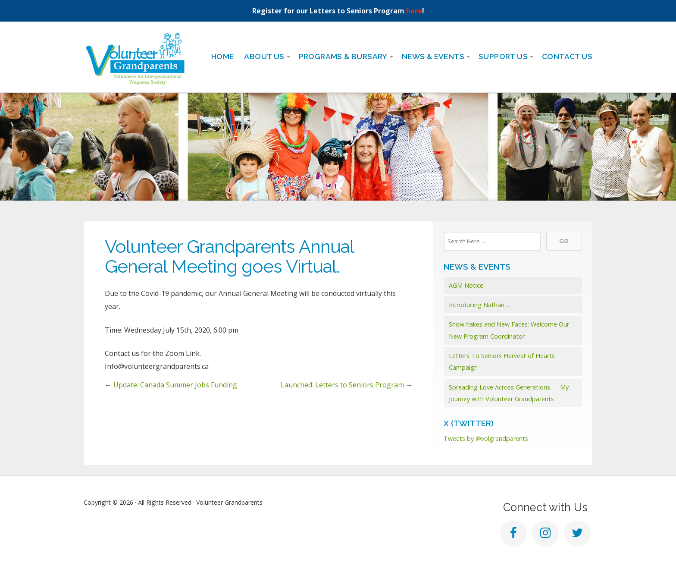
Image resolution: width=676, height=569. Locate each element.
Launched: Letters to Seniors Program (342, 385)
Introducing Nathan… (479, 305)
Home (222, 56)
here (414, 11)
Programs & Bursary (343, 56)
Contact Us (567, 56)
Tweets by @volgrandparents (486, 438)
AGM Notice (466, 285)
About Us (264, 56)
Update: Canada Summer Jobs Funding (175, 385)
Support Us (503, 56)
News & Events (433, 56)
